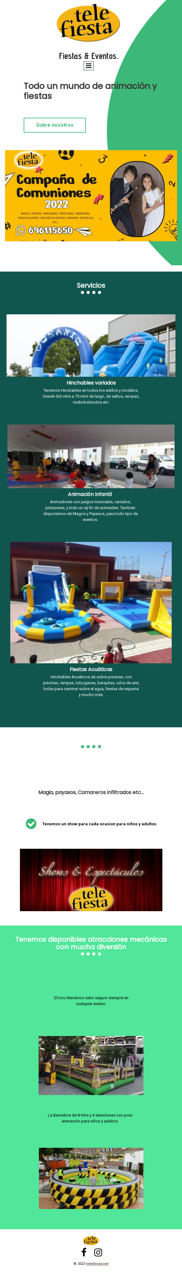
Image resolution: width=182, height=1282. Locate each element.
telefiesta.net (97, 1264)
